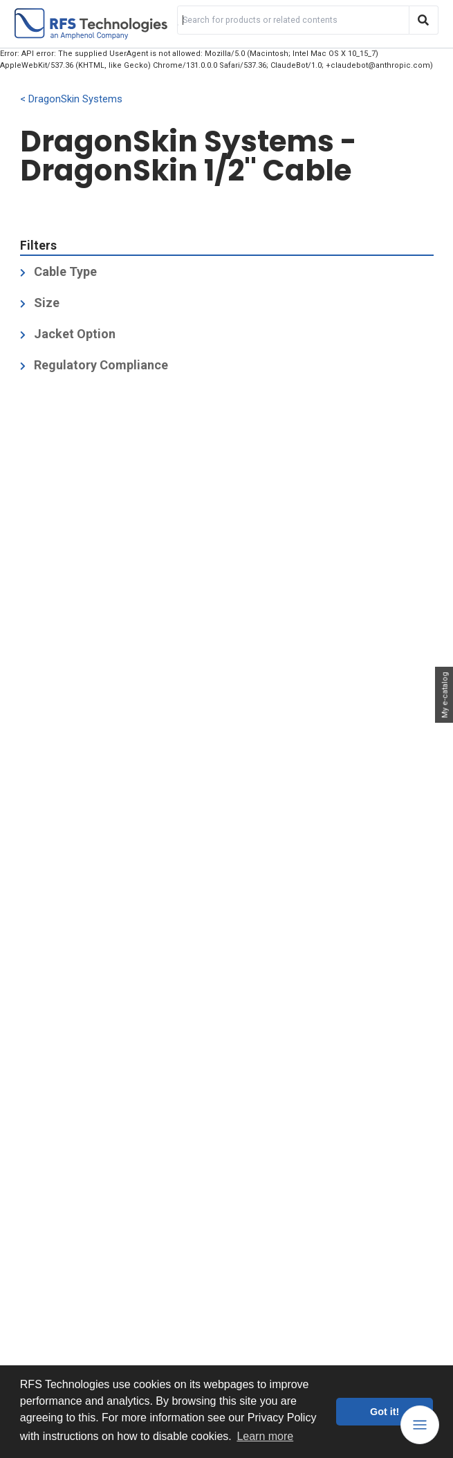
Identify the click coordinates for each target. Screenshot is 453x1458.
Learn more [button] (265, 1436)
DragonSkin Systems (75, 99)
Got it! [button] (384, 1411)
